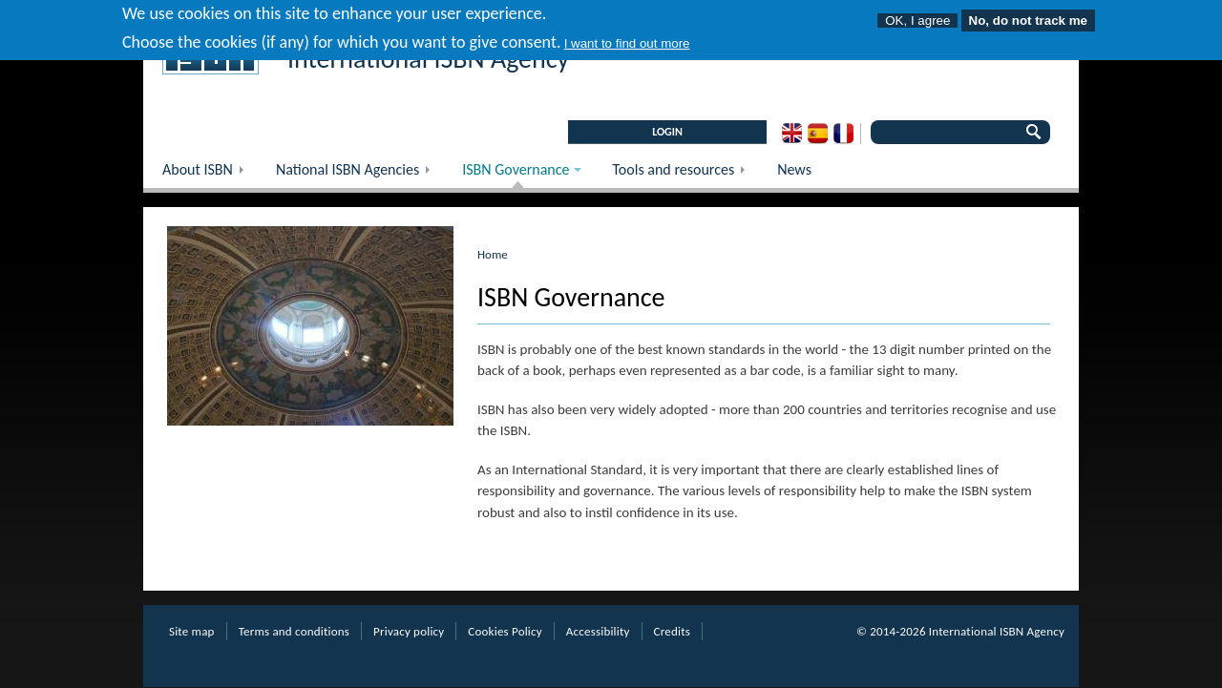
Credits (672, 631)
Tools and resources (685, 174)
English (792, 133)
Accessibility (598, 631)
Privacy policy (408, 631)
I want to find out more (627, 39)
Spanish (818, 133)
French (843, 133)
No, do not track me (1028, 17)
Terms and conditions (294, 631)
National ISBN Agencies (359, 174)
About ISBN (209, 174)
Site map (192, 631)
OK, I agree (917, 17)
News (794, 169)
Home (492, 254)
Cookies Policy (505, 631)
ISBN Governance (512, 174)
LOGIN (667, 131)
